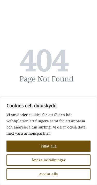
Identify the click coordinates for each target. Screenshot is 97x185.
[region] (48, 141)
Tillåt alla (49, 146)
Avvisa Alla (48, 173)
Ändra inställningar (49, 160)
